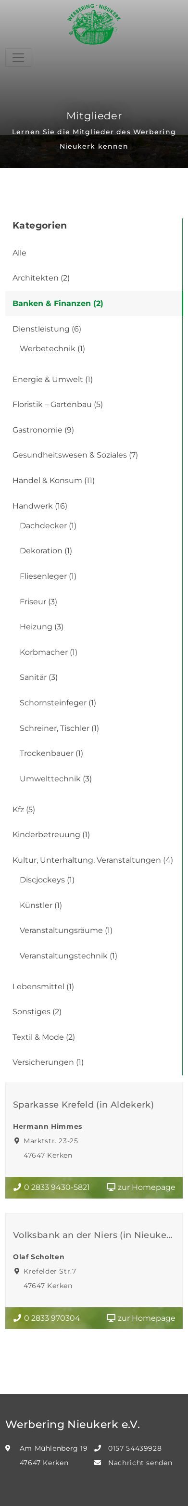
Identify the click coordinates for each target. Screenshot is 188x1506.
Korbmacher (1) (48, 652)
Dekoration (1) (46, 550)
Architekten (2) (41, 277)
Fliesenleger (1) (48, 576)
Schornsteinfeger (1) (58, 702)
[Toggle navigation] (18, 57)
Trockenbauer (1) (51, 753)
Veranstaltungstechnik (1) (68, 955)
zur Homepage (140, 1187)
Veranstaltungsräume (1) (66, 930)
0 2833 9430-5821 (51, 1187)
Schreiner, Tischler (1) (59, 728)
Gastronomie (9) (43, 429)
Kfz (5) (24, 809)
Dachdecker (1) (48, 525)
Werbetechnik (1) (52, 348)
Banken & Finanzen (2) (58, 303)
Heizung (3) (41, 626)
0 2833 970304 (46, 1318)
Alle (19, 252)
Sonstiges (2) (37, 1011)
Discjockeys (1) (47, 879)
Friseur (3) (38, 601)
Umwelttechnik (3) (56, 778)
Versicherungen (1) (48, 1062)
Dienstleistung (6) (47, 328)
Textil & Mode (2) (44, 1037)
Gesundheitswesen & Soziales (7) (75, 454)
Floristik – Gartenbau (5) (58, 404)
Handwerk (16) (40, 506)
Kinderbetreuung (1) (51, 834)
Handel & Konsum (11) (54, 480)
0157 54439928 (135, 1448)
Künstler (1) (41, 905)
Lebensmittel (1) (43, 986)
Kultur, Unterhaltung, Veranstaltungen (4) (93, 860)
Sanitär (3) (39, 677)
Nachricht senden (140, 1462)
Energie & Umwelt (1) (53, 379)
